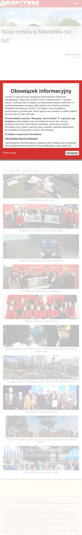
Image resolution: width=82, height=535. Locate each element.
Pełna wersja (9, 153)
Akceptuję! (72, 153)
